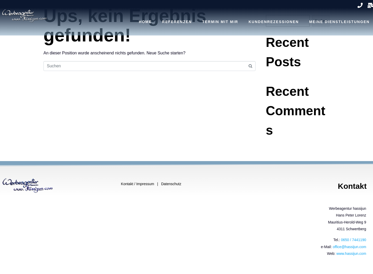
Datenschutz (171, 184)
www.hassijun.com (351, 253)
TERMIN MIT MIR (220, 22)
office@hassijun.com (349, 247)
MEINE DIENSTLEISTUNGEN (339, 22)
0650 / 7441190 (353, 240)
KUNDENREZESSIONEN (274, 22)
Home (145, 22)
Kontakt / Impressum (138, 184)
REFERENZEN (177, 22)
